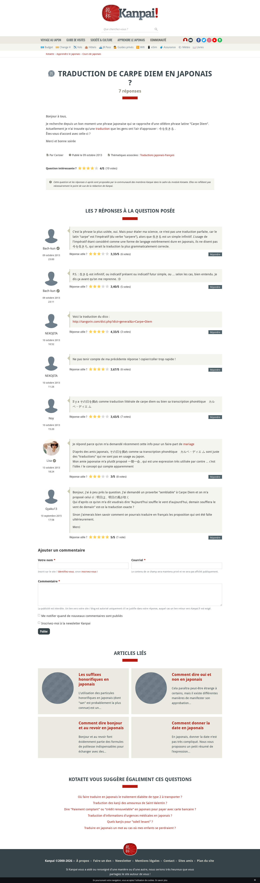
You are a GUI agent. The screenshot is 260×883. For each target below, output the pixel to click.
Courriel (138, 560)
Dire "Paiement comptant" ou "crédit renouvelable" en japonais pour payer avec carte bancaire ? (130, 809)
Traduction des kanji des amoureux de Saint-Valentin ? (130, 803)
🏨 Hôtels (90, 47)
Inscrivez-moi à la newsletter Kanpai (66, 623)
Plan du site (205, 860)
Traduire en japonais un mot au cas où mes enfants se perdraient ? (130, 828)
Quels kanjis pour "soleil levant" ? (130, 822)
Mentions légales (147, 860)
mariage (188, 444)
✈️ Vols (77, 47)
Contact (168, 860)
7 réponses (130, 91)
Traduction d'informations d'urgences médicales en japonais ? (130, 815)
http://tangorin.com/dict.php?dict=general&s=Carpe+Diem (112, 321)
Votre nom (46, 560)
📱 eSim (152, 47)
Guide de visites (75, 40)
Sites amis (185, 860)
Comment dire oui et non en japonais (191, 677)
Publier (44, 631)
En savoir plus (161, 880)
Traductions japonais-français (157, 155)
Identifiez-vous (66, 571)
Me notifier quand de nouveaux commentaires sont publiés (82, 616)
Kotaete (50, 53)
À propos (82, 860)
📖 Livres (198, 47)
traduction (103, 129)
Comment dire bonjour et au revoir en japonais (101, 725)
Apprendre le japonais (131, 40)
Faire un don (102, 860)
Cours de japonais (91, 53)
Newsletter (123, 860)
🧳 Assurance (168, 47)
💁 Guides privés (123, 47)
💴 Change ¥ (63, 47)
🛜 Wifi (140, 47)
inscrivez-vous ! (89, 571)
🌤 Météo (184, 47)
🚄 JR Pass (105, 47)
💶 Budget (47, 47)
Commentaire (49, 581)
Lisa (49, 461)
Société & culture (101, 40)
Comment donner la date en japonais (191, 725)
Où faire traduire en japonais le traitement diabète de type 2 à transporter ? (130, 797)
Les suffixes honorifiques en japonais (94, 679)
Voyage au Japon (51, 40)
